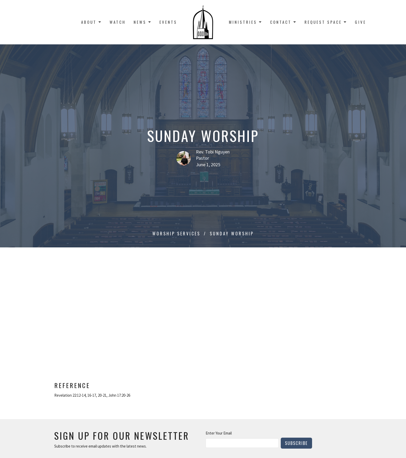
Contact (283, 22)
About (91, 22)
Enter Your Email (219, 433)
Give (360, 22)
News (143, 22)
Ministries (245, 22)
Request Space (326, 22)
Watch (118, 22)
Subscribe (296, 443)
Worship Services (176, 233)
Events (168, 22)
